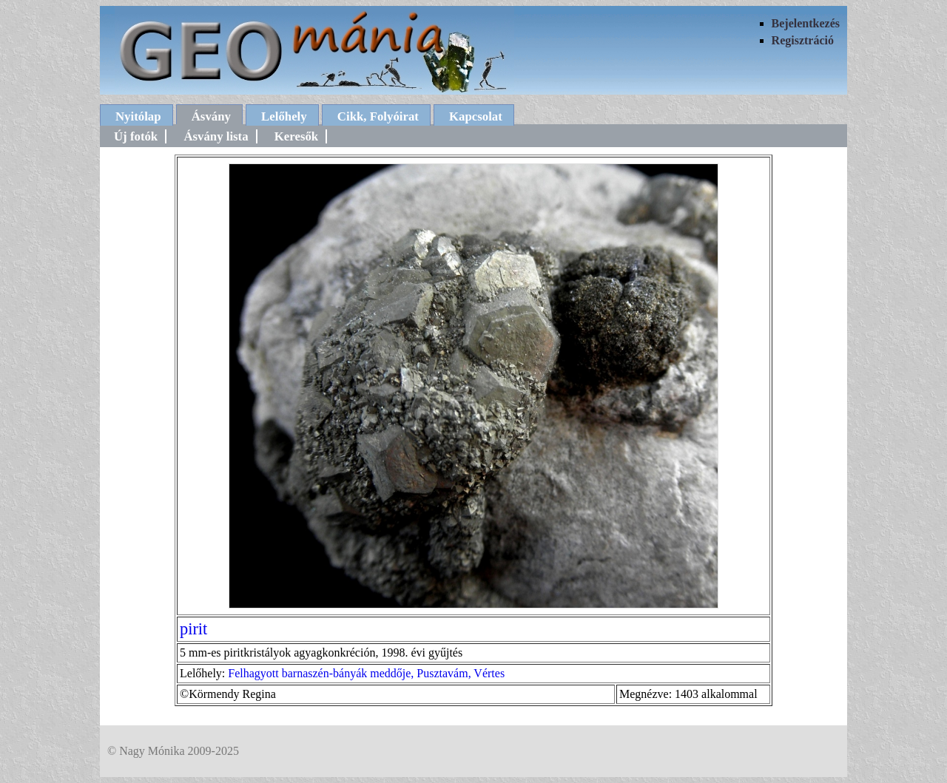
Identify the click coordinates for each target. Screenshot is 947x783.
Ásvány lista (215, 136)
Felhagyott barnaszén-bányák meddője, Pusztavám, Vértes (366, 673)
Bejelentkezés (806, 23)
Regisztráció (803, 40)
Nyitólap (138, 116)
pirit (193, 629)
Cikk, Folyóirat (378, 116)
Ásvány (211, 116)
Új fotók (136, 136)
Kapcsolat (475, 116)
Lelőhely (284, 116)
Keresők (296, 136)
